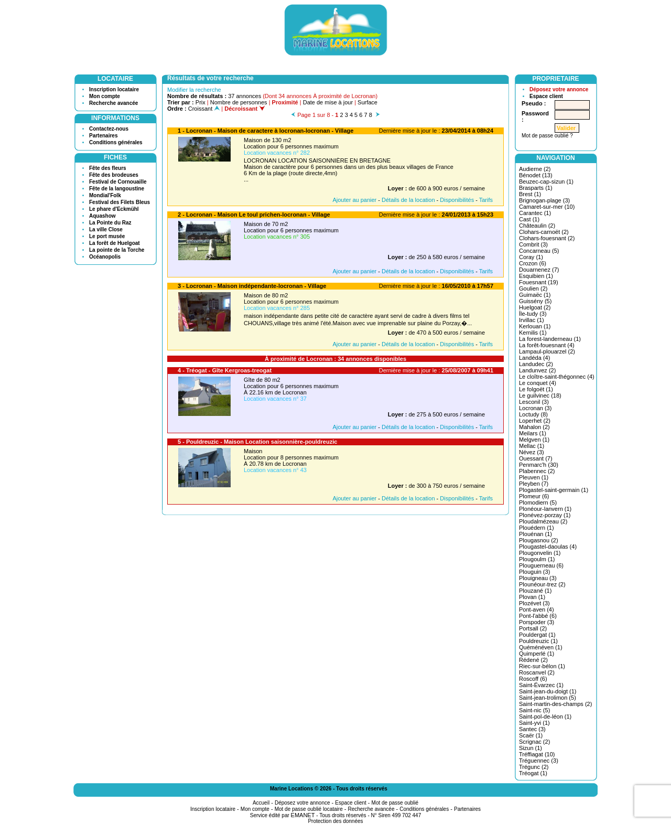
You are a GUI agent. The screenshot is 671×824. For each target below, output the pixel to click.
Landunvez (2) (537, 370)
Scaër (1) (531, 735)
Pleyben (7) (533, 483)
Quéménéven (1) (540, 647)
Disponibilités (457, 200)
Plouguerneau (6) (541, 565)
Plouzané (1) (535, 590)
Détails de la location (408, 200)
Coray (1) (531, 257)
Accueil (261, 803)
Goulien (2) (533, 288)
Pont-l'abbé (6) (538, 616)
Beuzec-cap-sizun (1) (546, 181)
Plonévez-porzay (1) (544, 515)
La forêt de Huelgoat (114, 243)
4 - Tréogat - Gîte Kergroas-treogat (225, 370)
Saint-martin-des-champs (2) (555, 704)
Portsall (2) (533, 628)
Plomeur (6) (534, 496)
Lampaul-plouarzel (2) (547, 351)
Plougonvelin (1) (540, 553)
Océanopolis (105, 257)
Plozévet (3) (534, 603)
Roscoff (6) (533, 679)
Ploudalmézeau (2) (543, 521)
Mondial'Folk (105, 195)
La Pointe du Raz (110, 223)
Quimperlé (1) (536, 653)
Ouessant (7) (536, 458)
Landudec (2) (536, 364)
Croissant (204, 108)
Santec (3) (532, 729)
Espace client (546, 96)
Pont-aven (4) (536, 609)
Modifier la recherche (194, 90)
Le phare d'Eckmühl (114, 209)
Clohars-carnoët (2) (544, 232)
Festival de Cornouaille (117, 182)
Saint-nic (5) (534, 710)
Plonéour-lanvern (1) (545, 509)
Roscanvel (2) (537, 672)
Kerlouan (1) (535, 326)
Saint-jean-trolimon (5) (547, 697)
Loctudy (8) (533, 414)
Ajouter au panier (354, 200)
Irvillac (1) (531, 320)
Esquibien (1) (536, 276)
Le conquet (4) (537, 383)
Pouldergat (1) (537, 635)
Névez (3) (531, 452)
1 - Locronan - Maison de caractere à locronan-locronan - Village (265, 130)
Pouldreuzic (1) (538, 641)
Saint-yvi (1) (534, 723)
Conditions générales (116, 142)
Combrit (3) (533, 244)
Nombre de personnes (238, 102)
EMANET (303, 815)
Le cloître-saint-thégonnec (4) (556, 376)
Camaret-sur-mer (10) (547, 207)
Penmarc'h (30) (538, 465)
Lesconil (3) (534, 402)
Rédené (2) (533, 660)
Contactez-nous (108, 129)
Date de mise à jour (328, 102)
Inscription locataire (114, 89)
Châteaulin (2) (537, 225)
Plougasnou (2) (538, 540)
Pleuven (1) (533, 477)
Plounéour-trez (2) (542, 584)
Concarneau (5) (539, 251)
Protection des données (335, 821)
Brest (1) (530, 194)
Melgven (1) (534, 439)
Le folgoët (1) (536, 389)
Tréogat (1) (533, 773)
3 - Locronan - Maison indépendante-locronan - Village (252, 286)
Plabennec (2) (537, 471)
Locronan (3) (535, 408)
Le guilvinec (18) (540, 395)
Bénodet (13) (536, 175)
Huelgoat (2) (535, 307)
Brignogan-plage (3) (544, 200)
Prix (200, 102)
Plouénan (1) (535, 534)
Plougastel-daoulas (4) (548, 546)
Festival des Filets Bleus (119, 202)
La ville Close (106, 229)
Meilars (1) (532, 433)
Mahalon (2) (534, 427)
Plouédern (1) (536, 528)
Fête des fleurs (107, 168)
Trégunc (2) (533, 767)
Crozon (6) (532, 263)
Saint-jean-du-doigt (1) (547, 691)
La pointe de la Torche (116, 250)
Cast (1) (529, 219)
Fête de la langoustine (116, 188)
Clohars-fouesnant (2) (547, 238)
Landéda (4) (534, 358)
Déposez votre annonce (558, 89)
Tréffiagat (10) (537, 754)
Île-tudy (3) (533, 314)
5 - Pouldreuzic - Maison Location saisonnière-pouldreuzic (257, 441)
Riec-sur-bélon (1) (542, 666)
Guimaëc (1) (535, 295)
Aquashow (102, 216)
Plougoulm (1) (537, 559)
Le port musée (107, 236)
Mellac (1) (531, 446)
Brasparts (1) (536, 188)
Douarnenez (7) (539, 269)
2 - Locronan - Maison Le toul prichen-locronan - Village (254, 214)
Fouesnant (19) (538, 282)
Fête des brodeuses (113, 175)
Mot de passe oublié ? (547, 135)
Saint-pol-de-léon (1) (545, 716)
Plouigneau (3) (538, 578)
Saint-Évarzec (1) (541, 685)
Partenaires (103, 135)
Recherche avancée (113, 103)
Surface (367, 102)
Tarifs (486, 200)
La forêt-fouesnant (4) (547, 345)
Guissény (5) (535, 301)
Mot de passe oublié (395, 803)
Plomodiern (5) (538, 502)
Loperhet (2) (534, 421)
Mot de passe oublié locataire (309, 809)
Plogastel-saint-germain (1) (553, 490)
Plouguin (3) (534, 572)
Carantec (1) (535, 213)
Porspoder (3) (536, 622)
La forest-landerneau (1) (550, 339)
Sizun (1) (530, 748)
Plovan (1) (532, 597)
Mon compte (104, 96)
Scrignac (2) (534, 742)
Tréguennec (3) (538, 760)
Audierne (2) (535, 169)
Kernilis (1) (533, 332)
